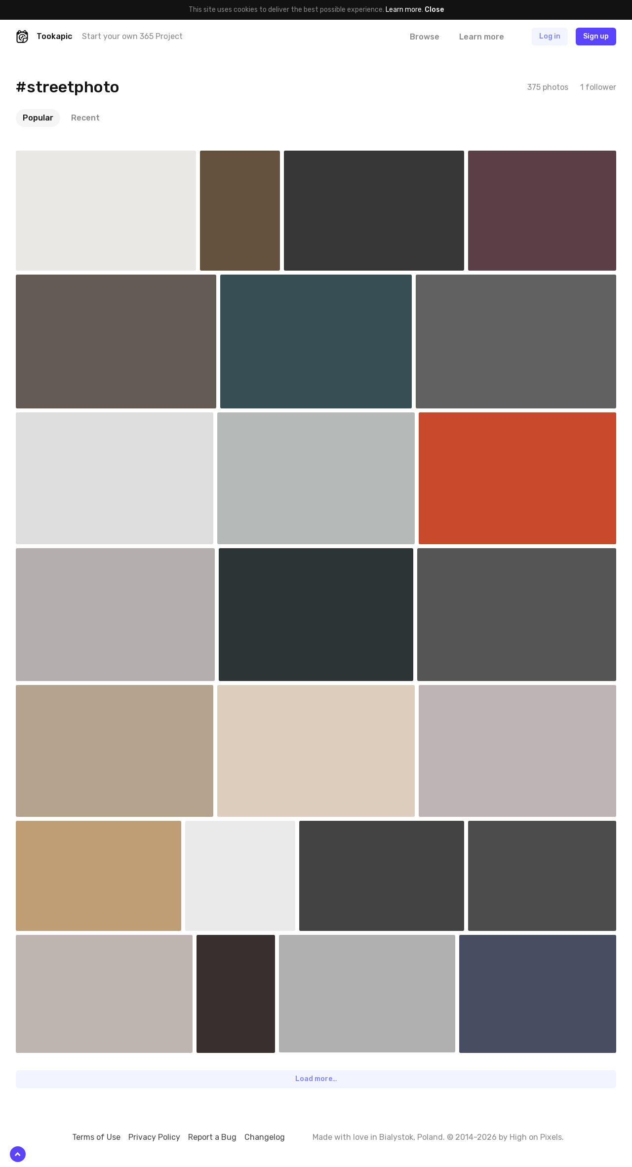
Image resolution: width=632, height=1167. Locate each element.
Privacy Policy (154, 1137)
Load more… (316, 1079)
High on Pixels (536, 1137)
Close (434, 9)
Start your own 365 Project (132, 36)
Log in (549, 36)
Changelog (264, 1137)
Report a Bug (212, 1137)
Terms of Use (96, 1137)
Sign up (596, 36)
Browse (424, 36)
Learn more (404, 9)
